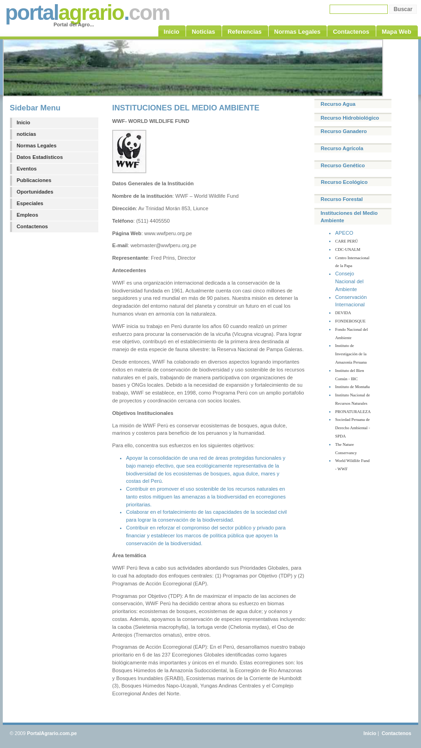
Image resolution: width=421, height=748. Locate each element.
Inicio (23, 122)
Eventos (27, 168)
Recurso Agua (338, 104)
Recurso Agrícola (342, 148)
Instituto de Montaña (352, 386)
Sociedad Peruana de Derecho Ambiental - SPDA (352, 427)
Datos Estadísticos (40, 157)
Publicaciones (34, 180)
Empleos (27, 215)
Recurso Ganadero (344, 131)
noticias (26, 134)
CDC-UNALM (348, 249)
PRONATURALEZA (353, 411)
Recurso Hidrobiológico (349, 118)
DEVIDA (343, 312)
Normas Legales (36, 145)
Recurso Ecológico (344, 182)
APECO (344, 233)
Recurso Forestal (342, 199)
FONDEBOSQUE (350, 321)
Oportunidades (35, 192)
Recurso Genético (343, 165)
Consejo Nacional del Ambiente (349, 281)
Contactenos (32, 226)
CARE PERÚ (346, 241)
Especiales (30, 203)
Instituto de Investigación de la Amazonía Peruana (351, 354)
